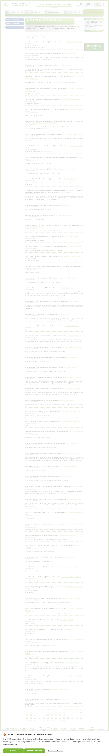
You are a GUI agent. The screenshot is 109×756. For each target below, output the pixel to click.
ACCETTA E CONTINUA (34, 751)
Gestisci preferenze (55, 751)
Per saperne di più (10, 744)
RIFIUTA (13, 751)
